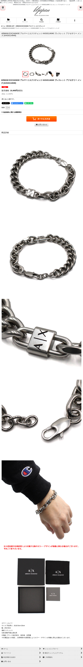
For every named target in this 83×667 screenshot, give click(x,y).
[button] (3, 8)
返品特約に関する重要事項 (11, 112)
